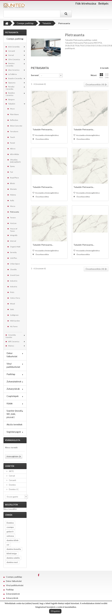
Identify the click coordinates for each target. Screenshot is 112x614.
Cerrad (11, 55)
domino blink (12, 540)
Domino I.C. (13, 489)
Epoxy (12, 166)
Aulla (12, 200)
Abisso (12, 148)
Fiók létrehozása (85, 3)
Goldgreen (14, 315)
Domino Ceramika (10, 64)
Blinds (12, 183)
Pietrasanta (14, 212)
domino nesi (12, 562)
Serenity (13, 252)
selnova (10, 536)
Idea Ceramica (13, 70)
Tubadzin (11, 104)
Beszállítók (11, 505)
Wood (12, 304)
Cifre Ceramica (14, 59)
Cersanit (11, 51)
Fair (11, 172)
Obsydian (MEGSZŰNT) (15, 161)
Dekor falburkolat (12, 355)
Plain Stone (14, 114)
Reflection (14, 120)
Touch (12, 137)
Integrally (13, 235)
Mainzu (11, 346)
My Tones (14, 326)
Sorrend (34, 75)
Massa (12, 206)
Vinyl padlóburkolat (13, 365)
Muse (12, 109)
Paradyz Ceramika (10, 88)
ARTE (11, 471)
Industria (13, 286)
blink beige (12, 553)
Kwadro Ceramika (15, 78)
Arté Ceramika (14, 47)
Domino (12, 485)
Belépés (103, 3)
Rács (101, 75)
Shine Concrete (16, 126)
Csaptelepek (13, 396)
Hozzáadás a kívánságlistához (47, 135)
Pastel (12, 143)
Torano (13, 217)
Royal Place (14, 178)
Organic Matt (15, 247)
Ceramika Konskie (11, 336)
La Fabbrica (12, 74)
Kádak (10, 403)
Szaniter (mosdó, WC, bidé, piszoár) (14, 413)
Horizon (13, 223)
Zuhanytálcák (13, 388)
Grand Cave (14, 275)
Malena (13, 195)
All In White (14, 154)
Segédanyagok (14, 431)
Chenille (13, 269)
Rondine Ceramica (10, 94)
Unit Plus (13, 258)
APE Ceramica (13, 341)
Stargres (11, 99)
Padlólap (11, 374)
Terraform (14, 131)
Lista (106, 75)
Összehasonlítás (42, 139)
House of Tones (13, 230)
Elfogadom (55, 611)
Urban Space (15, 264)
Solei (12, 309)
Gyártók (9, 466)
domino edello (13, 558)
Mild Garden (15, 321)
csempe (10, 527)
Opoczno (11, 83)
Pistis (12, 292)
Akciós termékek (14, 424)
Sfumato (13, 189)
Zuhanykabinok (14, 381)
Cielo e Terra (15, 298)
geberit (10, 531)
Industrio (13, 281)
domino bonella (14, 549)
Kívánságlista (12, 440)
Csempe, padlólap (15, 38)
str (8, 545)
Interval (13, 241)
